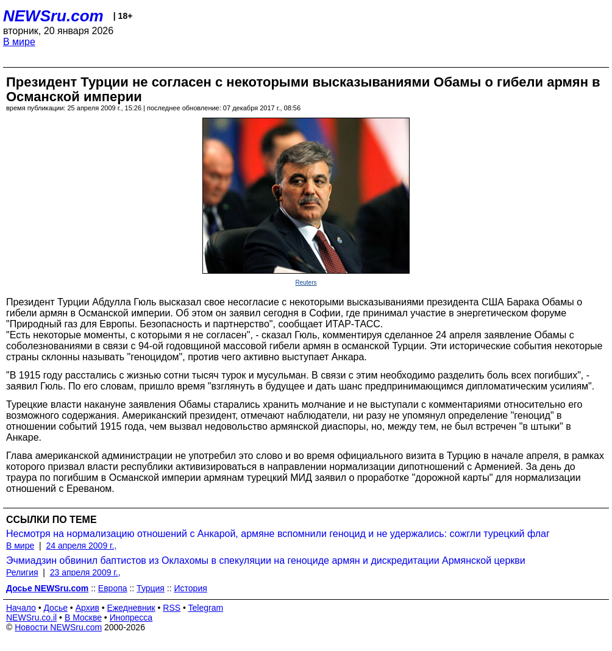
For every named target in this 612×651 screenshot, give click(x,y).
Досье (55, 608)
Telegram (206, 608)
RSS (171, 608)
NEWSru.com (53, 16)
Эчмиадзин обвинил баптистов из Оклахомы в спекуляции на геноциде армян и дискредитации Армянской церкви (265, 560)
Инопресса (131, 617)
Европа (112, 588)
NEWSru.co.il (31, 617)
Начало (21, 608)
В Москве (83, 617)
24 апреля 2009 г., (81, 545)
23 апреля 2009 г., (85, 572)
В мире (19, 42)
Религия (22, 572)
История (190, 588)
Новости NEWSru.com (58, 627)
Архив (87, 608)
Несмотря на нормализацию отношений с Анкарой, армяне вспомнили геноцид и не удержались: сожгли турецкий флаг (278, 533)
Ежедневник (131, 608)
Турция (151, 588)
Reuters (305, 282)
